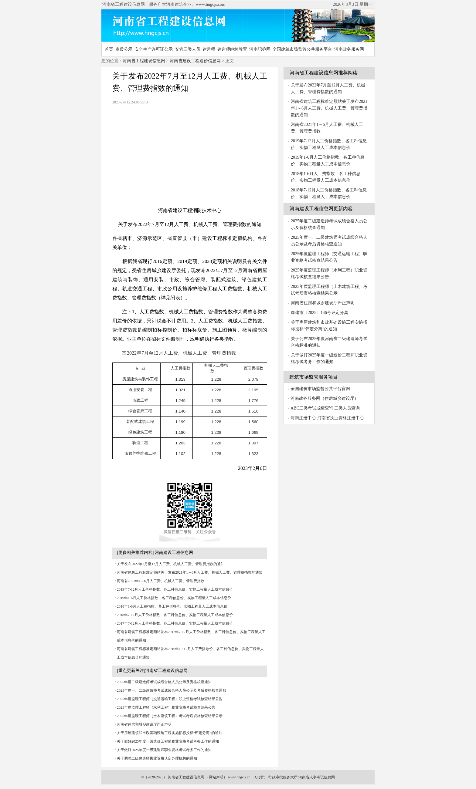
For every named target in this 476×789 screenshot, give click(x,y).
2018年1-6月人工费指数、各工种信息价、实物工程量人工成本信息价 (172, 606)
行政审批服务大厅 (283, 777)
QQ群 (259, 777)
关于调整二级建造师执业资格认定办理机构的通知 (157, 758)
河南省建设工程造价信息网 (195, 61)
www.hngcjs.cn (239, 777)
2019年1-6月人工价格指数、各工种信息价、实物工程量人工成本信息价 (174, 598)
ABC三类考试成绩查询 (312, 408)
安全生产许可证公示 (153, 49)
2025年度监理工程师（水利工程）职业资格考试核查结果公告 (166, 707)
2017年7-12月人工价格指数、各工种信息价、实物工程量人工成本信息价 (175, 623)
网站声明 (216, 777)
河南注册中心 (303, 418)
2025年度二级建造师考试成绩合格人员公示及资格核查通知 (164, 682)
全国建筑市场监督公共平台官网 (320, 388)
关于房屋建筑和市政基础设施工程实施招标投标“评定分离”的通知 (169, 733)
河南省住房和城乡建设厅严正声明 (144, 724)
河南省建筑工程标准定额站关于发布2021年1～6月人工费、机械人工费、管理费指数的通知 (190, 572)
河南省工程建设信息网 (144, 61)
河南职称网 (259, 49)
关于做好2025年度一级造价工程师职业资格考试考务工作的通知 (168, 741)
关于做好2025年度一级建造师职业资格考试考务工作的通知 (164, 750)
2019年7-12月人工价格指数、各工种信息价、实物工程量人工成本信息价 (175, 589)
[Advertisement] (190, 152)
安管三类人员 (187, 49)
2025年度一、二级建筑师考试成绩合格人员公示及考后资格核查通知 (171, 690)
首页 (109, 49)
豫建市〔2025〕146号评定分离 (319, 312)
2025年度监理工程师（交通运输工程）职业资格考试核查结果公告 (170, 699)
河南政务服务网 (349, 49)
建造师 (208, 49)
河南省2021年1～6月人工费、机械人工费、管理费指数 (160, 581)
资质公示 (123, 49)
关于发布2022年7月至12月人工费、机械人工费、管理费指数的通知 (170, 564)
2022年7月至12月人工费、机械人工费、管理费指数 (179, 353)
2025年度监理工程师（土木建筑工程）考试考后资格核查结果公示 (170, 716)
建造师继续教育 (232, 49)
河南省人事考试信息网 (316, 777)
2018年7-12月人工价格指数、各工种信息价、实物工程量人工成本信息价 (175, 615)
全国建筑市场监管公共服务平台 (302, 49)
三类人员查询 (347, 408)
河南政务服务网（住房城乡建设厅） (325, 398)
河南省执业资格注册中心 (340, 418)
